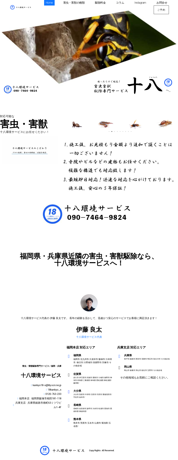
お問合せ (161, 2)
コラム (120, 2)
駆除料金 (100, 2)
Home (49, 2)
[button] (111, 131)
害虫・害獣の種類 (74, 2)
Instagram (140, 2)
